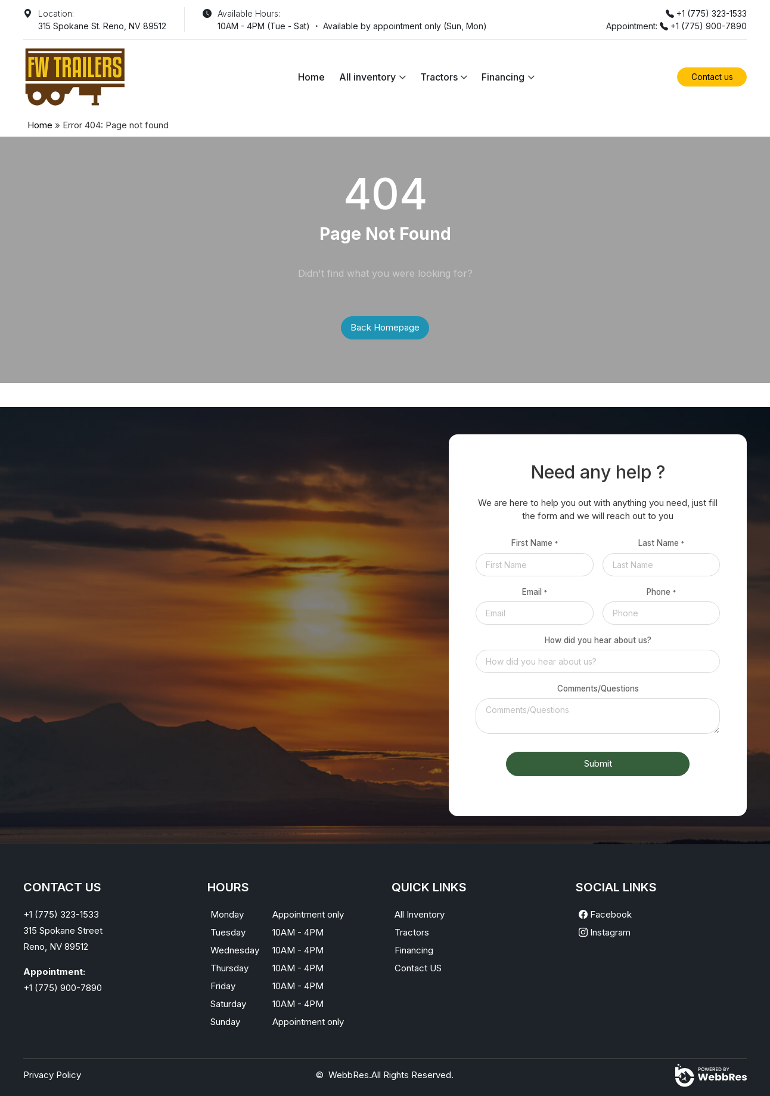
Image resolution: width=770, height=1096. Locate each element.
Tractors (439, 77)
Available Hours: (249, 13)
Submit (598, 763)
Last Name (661, 543)
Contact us (712, 77)
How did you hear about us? (598, 640)
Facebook (605, 914)
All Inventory (420, 914)
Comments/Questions (598, 688)
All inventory (367, 77)
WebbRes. (349, 1074)
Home (311, 77)
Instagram (605, 932)
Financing (503, 77)
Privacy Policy (52, 1074)
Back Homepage (385, 327)
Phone (661, 592)
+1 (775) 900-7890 (708, 26)
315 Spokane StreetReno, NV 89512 (63, 938)
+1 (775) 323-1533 (711, 13)
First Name (534, 543)
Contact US (418, 968)
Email (534, 592)
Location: (56, 13)
